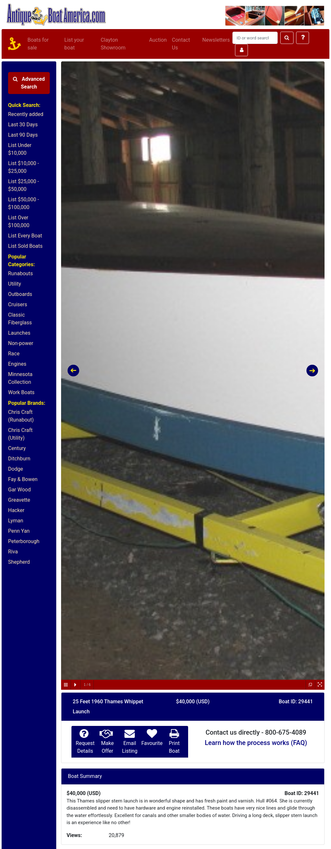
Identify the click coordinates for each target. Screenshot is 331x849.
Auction (158, 40)
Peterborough (23, 541)
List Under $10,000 (19, 149)
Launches (19, 333)
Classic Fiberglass (20, 319)
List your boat (74, 44)
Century (17, 448)
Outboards (20, 294)
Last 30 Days (23, 124)
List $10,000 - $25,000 (23, 167)
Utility (14, 284)
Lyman (15, 521)
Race (13, 354)
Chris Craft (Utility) (20, 434)
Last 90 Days (23, 135)
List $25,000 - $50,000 (23, 185)
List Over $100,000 (18, 221)
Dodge (15, 469)
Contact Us (181, 44)
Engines (17, 364)
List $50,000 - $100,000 (23, 203)
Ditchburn (19, 459)
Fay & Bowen (22, 479)
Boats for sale (37, 44)
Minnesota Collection (20, 378)
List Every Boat (25, 236)
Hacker (16, 510)
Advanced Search (29, 83)
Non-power (20, 343)
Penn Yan (19, 531)
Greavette (19, 500)
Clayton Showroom (113, 44)
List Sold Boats (25, 246)
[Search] (255, 38)
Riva (13, 552)
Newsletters (216, 40)
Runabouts (20, 273)
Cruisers (17, 304)
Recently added (25, 114)
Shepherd (19, 562)
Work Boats (21, 392)
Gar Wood (19, 490)
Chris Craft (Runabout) (21, 416)
